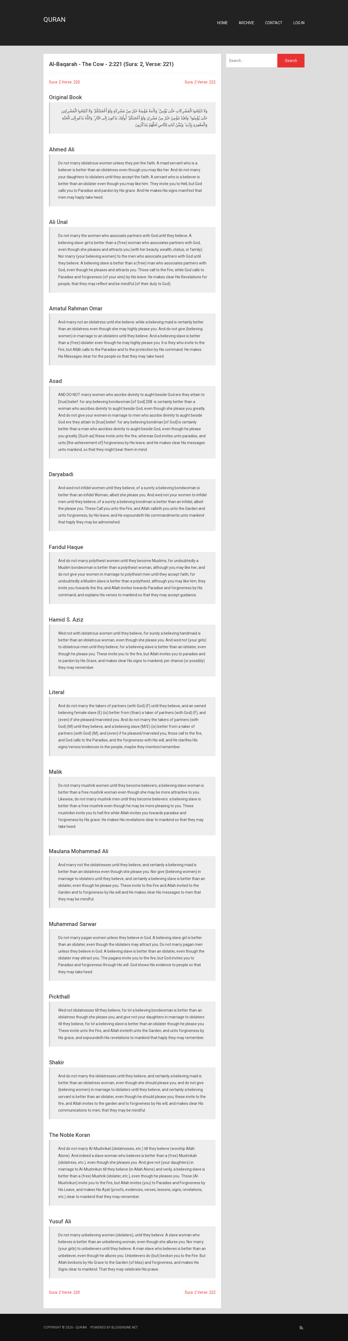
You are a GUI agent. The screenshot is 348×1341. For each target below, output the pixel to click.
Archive (246, 23)
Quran (55, 19)
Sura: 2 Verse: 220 (64, 82)
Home (222, 23)
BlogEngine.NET (124, 1327)
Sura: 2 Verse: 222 (200, 82)
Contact (273, 23)
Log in (298, 23)
